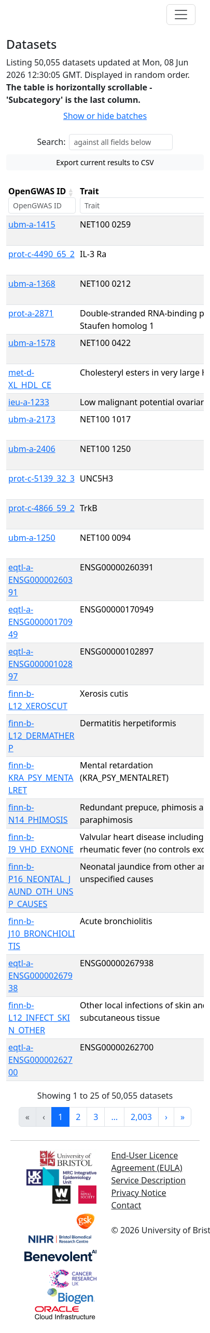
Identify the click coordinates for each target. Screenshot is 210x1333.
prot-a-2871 (30, 313)
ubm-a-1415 (31, 224)
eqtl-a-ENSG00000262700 (40, 1060)
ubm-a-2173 (31, 419)
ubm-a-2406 (31, 449)
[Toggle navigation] (180, 14)
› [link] (166, 1117)
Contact (126, 1205)
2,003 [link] (141, 1117)
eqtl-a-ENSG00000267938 (40, 975)
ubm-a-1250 (31, 537)
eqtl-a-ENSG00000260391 (40, 580)
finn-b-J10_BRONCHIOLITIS (41, 933)
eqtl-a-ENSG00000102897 (40, 664)
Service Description (148, 1180)
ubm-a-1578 (31, 343)
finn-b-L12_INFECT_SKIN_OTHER (39, 1017)
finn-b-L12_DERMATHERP (41, 735)
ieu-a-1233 (28, 402)
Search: (51, 142)
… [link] (114, 1117)
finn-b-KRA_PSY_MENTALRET (40, 777)
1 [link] (60, 1117)
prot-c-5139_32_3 (41, 478)
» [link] (182, 1117)
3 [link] (95, 1117)
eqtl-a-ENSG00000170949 (40, 622)
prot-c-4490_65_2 (41, 254)
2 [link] (78, 1117)
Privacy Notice (138, 1192)
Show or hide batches (105, 116)
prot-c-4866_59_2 (41, 508)
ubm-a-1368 (31, 283)
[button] (70, 192)
